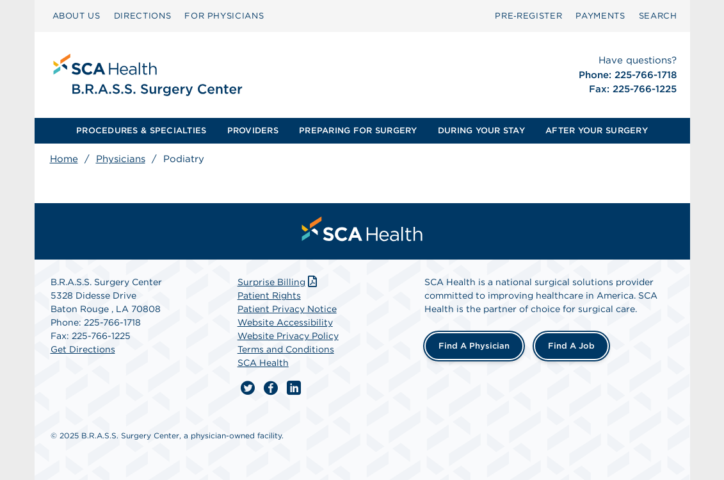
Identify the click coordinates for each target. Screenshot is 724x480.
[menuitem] (76, 16)
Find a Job (571, 346)
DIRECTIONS (143, 16)
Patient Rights (269, 295)
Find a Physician (474, 346)
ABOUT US (76, 16)
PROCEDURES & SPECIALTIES (141, 130)
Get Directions (83, 349)
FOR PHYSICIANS (224, 16)
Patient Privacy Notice (287, 309)
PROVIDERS (252, 130)
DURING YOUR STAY (481, 130)
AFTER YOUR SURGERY (596, 130)
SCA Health (263, 363)
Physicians (120, 159)
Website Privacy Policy (288, 336)
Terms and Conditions (285, 349)
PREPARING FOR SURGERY (358, 130)
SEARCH (658, 16)
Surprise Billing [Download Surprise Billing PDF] (278, 282)
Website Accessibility (285, 322)
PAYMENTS (600, 16)
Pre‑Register (528, 16)
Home (64, 159)
